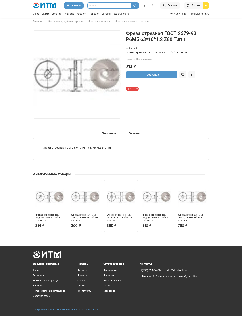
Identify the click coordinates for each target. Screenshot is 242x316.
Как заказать (84, 285)
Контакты (106, 13)
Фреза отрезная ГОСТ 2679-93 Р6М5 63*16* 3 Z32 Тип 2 (47, 217)
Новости (37, 285)
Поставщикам (110, 270)
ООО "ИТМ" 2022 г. (89, 309)
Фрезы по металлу (99, 21)
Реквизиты (38, 275)
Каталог (74, 5)
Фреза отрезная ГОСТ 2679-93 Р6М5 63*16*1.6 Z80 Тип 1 (120, 217)
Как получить (84, 291)
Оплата (45, 13)
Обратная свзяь (41, 296)
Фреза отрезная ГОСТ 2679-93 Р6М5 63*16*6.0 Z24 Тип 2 (155, 217)
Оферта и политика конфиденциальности (56, 309)
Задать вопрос (121, 13)
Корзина (107, 285)
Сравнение (109, 291)
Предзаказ (152, 74)
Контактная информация (46, 280)
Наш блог (94, 13)
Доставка (56, 13)
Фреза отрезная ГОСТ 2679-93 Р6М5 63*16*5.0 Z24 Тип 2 (191, 217)
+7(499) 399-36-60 (177, 13)
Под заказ (69, 13)
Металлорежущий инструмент (65, 21)
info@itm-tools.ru (200, 13)
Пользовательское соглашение (49, 291)
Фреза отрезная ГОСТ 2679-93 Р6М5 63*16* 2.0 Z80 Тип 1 (84, 217)
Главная (37, 21)
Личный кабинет (112, 280)
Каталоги (81, 13)
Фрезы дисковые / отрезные (132, 21)
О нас (36, 13)
